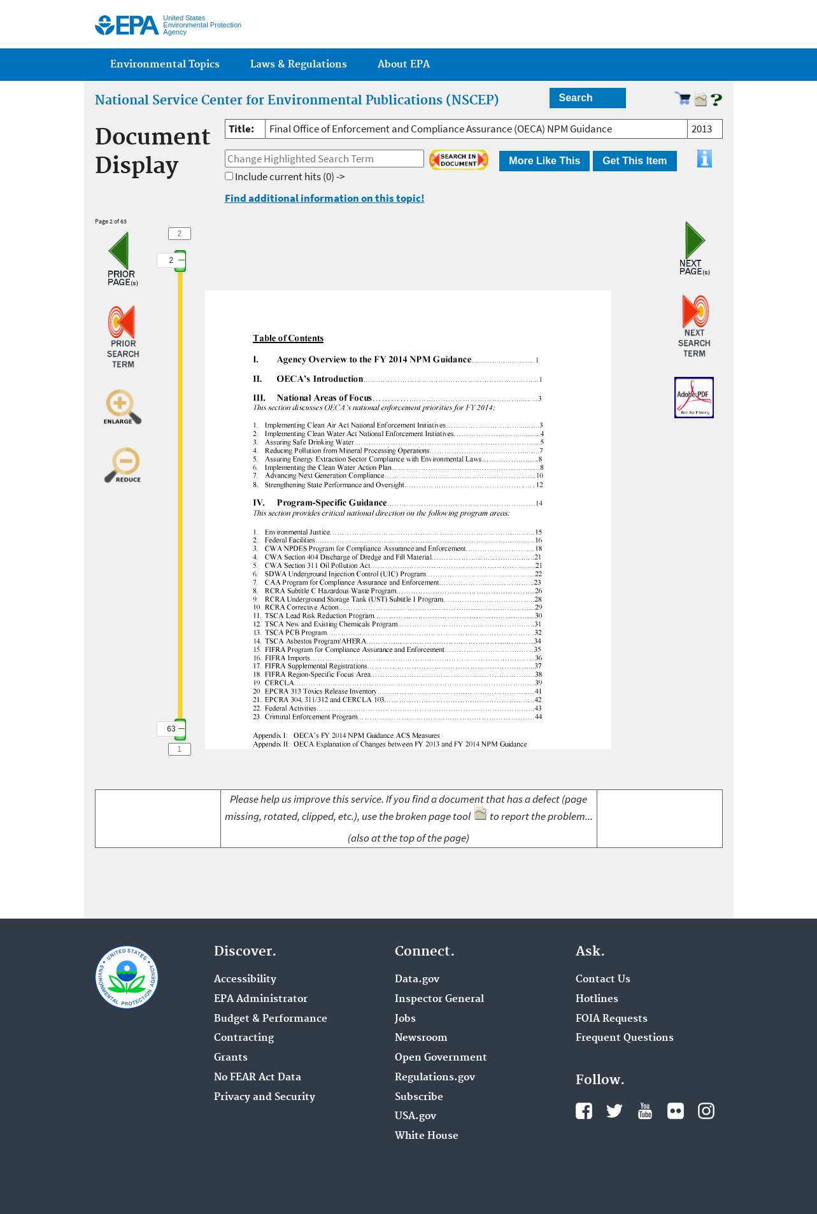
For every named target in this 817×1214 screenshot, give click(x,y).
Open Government (441, 1058)
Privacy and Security (264, 1097)
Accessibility (245, 979)
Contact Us (603, 979)
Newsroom (421, 1038)
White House (426, 1136)
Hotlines (597, 999)
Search (576, 97)
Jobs (405, 1019)
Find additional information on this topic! (325, 198)
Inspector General (439, 999)
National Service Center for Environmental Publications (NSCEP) (297, 100)
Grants (231, 1058)
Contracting (244, 1038)
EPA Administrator (261, 999)
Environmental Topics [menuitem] (165, 65)
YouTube (645, 1111)
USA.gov (415, 1116)
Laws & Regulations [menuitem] (298, 65)
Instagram (706, 1111)
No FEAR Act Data (257, 1077)
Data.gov (417, 979)
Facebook (584, 1111)
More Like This (544, 160)
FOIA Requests (612, 1019)
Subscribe (419, 1097)
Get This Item (634, 160)
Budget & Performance (270, 1019)
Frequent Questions (625, 1038)
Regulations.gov (435, 1077)
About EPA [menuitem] (404, 65)
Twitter (614, 1111)
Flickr (675, 1111)
